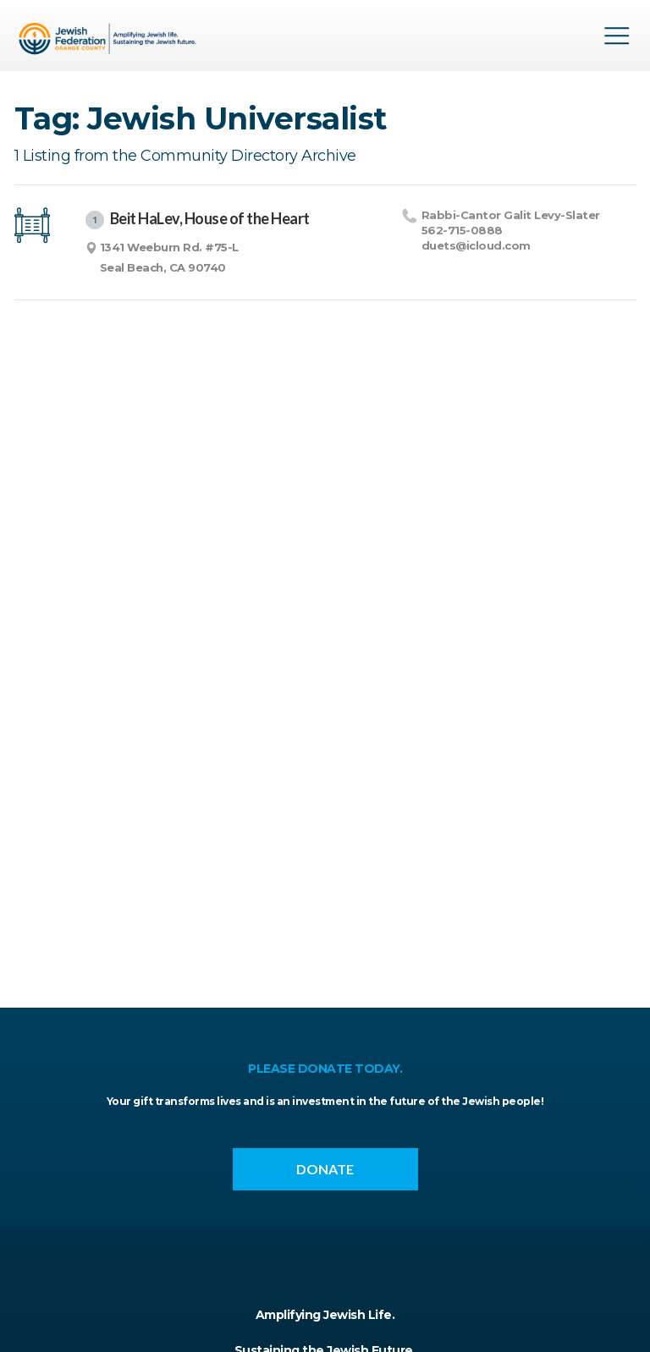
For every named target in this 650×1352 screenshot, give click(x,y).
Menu (617, 35)
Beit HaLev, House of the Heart (197, 219)
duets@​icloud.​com (476, 245)
